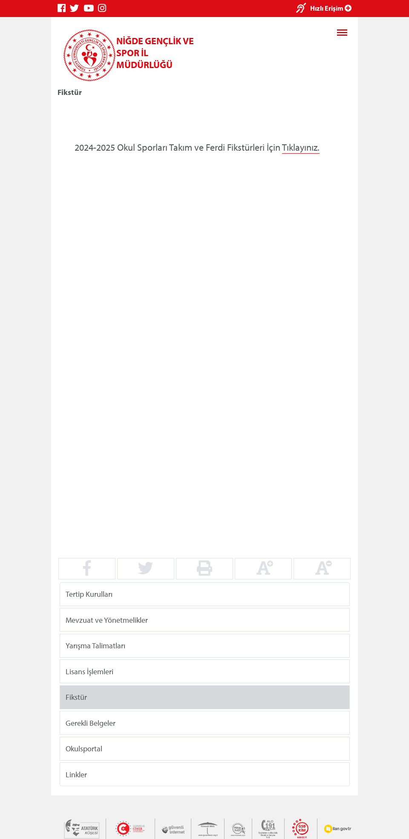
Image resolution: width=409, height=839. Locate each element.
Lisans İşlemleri (89, 671)
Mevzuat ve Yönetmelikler (107, 619)
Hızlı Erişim (330, 8)
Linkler (76, 774)
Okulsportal (84, 748)
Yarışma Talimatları (95, 645)
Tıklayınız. (301, 147)
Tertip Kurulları (89, 594)
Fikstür (76, 697)
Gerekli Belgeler (90, 722)
